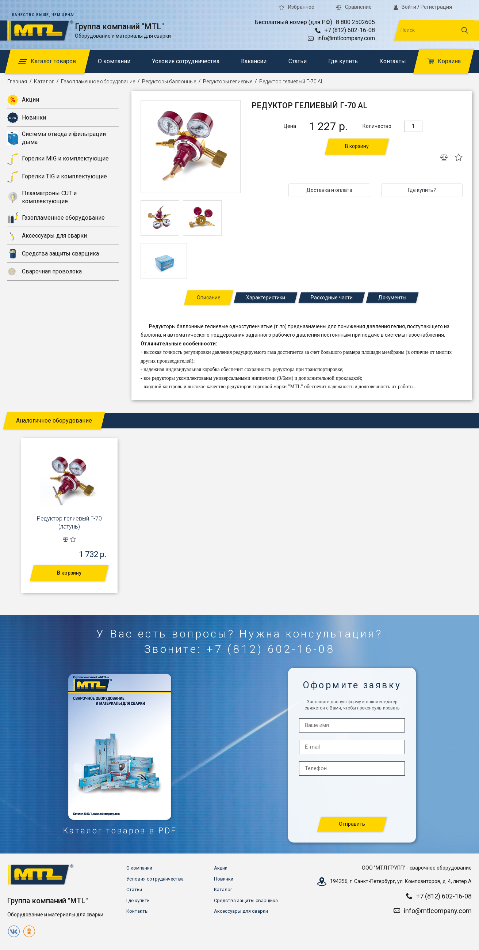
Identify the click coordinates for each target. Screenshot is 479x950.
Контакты (392, 61)
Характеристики (265, 297)
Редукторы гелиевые (227, 81)
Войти (405, 7)
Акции (23, 99)
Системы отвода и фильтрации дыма (56, 137)
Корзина (444, 61)
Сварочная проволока (44, 271)
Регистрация (436, 7)
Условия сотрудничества (185, 61)
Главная (17, 81)
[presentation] (352, 796)
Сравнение (354, 7)
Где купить (343, 61)
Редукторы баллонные (169, 81)
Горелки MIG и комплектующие (58, 159)
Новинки (26, 117)
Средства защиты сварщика (53, 253)
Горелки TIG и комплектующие (57, 176)
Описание (209, 297)
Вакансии (254, 61)
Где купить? (422, 190)
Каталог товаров (47, 61)
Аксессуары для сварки (47, 235)
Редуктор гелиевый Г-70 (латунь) (69, 522)
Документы (392, 297)
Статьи (297, 61)
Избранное (296, 7)
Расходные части (332, 297)
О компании (114, 61)
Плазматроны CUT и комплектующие (42, 197)
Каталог (44, 81)
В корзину (357, 146)
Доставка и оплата (329, 190)
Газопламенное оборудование (98, 81)
